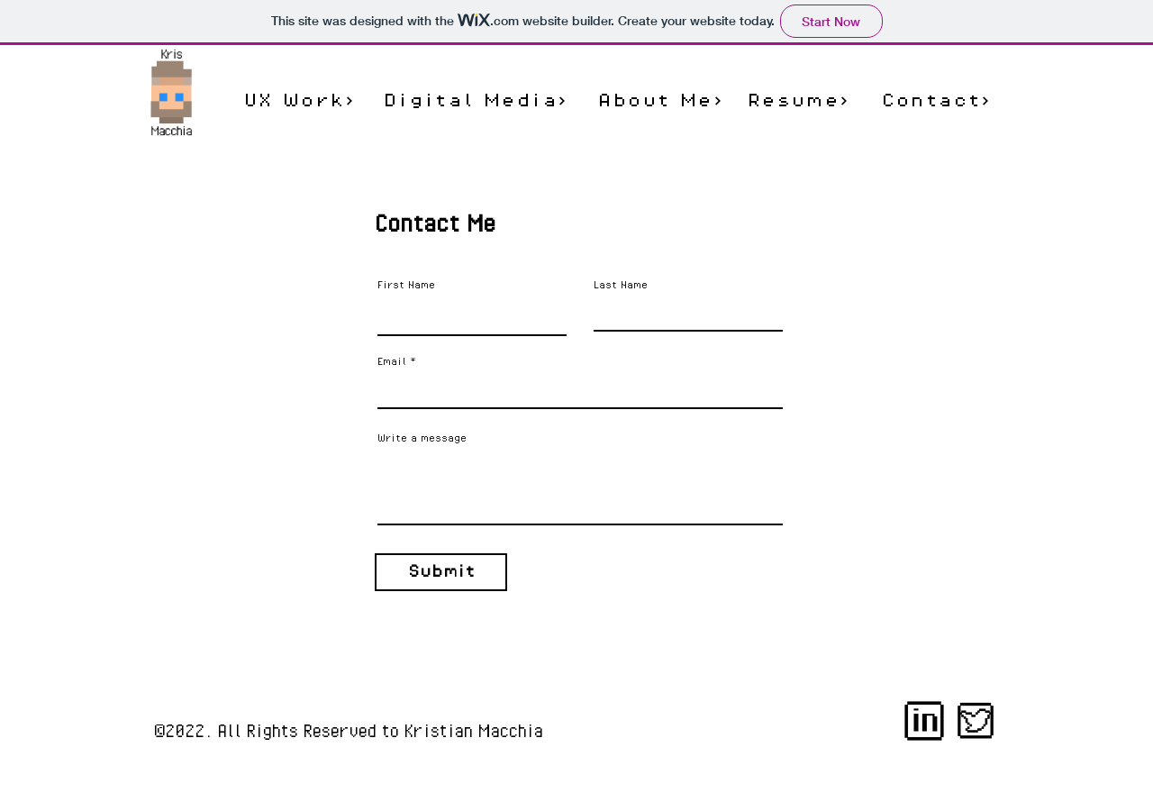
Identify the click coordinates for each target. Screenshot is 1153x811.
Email (391, 361)
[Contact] (936, 101)
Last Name (621, 284)
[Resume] (798, 101)
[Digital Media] (475, 101)
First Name (406, 284)
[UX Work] (299, 101)
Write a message (422, 438)
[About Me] (660, 101)
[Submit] (441, 572)
